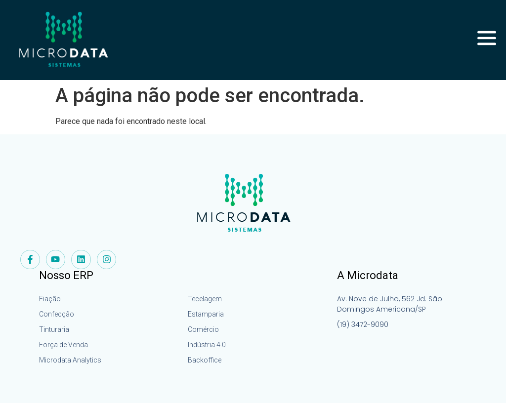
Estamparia (206, 314)
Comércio (203, 329)
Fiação (50, 299)
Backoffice (204, 360)
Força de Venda (63, 345)
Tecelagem (205, 299)
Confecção (56, 314)
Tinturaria (54, 329)
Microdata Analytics (70, 360)
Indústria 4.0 (207, 345)
